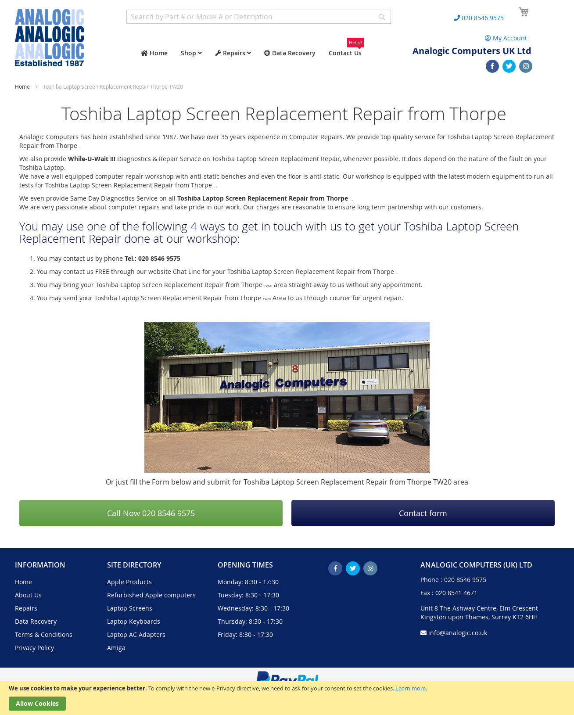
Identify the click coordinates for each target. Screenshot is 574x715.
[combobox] (258, 17)
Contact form (423, 513)
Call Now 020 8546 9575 (151, 513)
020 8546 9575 (465, 579)
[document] (287, 698)
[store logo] (49, 37)
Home (23, 86)
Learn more (410, 688)
